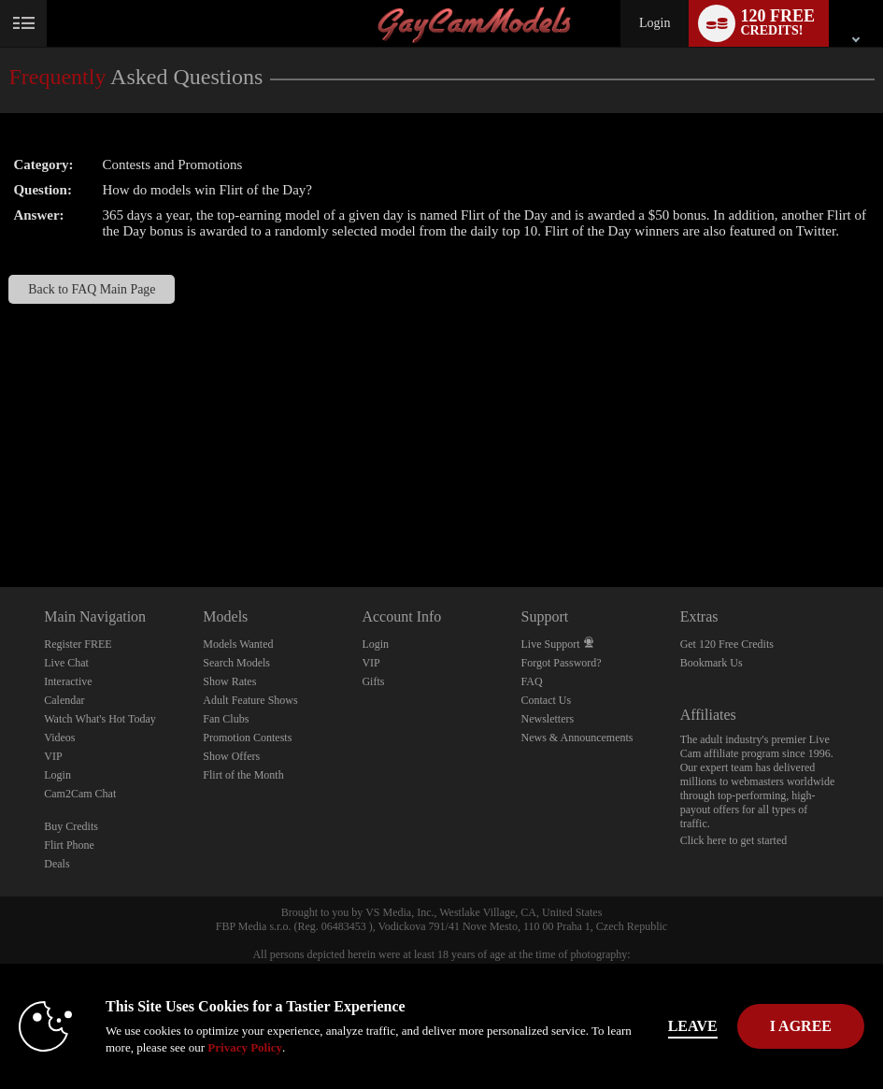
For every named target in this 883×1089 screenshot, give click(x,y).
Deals (56, 863)
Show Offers (231, 756)
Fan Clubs (226, 718)
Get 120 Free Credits (727, 644)
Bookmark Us (711, 662)
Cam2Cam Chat (80, 793)
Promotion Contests (247, 737)
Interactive (68, 681)
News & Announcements (577, 737)
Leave (693, 1026)
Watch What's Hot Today (100, 718)
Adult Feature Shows (250, 700)
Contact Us (546, 700)
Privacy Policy (244, 1047)
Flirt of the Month (243, 774)
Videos (59, 737)
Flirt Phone (69, 845)
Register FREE (77, 644)
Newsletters (548, 718)
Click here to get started (734, 840)
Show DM (0, 517)
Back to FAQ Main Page (91, 289)
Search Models (236, 662)
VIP (53, 756)
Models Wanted (238, 644)
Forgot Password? (561, 662)
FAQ (532, 681)
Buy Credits (71, 826)
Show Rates (229, 681)
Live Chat (66, 662)
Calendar (64, 700)
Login (654, 23)
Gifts (373, 681)
